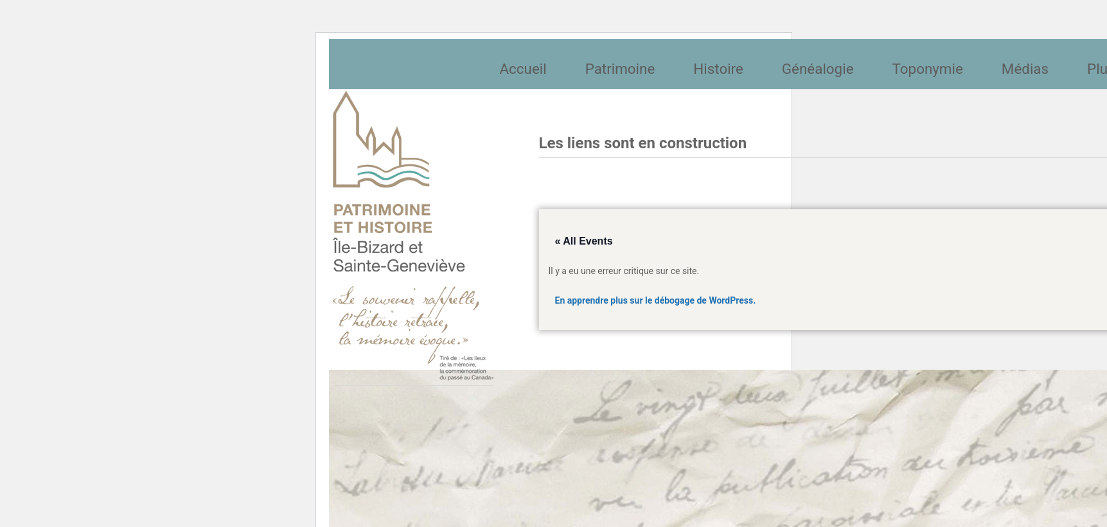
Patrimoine (620, 68)
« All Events (584, 241)
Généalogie (818, 68)
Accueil (523, 68)
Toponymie (927, 68)
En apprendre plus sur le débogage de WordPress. (655, 300)
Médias (1025, 68)
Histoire (718, 68)
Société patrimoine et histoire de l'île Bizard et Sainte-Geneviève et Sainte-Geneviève (413, 236)
